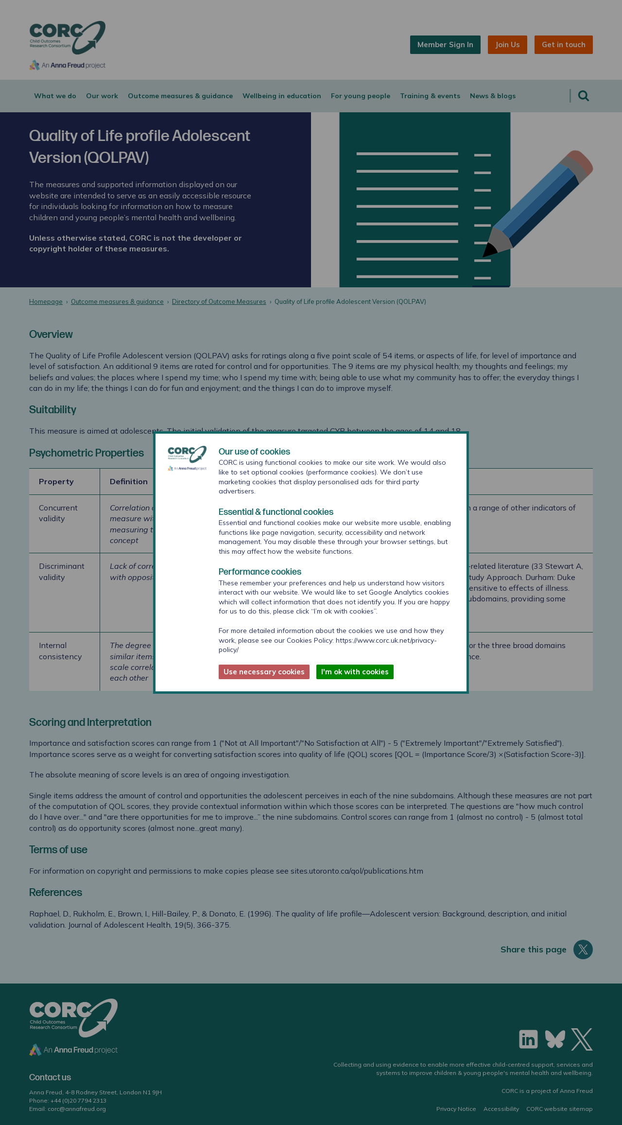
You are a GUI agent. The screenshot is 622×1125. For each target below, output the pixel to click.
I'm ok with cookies (355, 671)
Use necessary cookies (264, 671)
